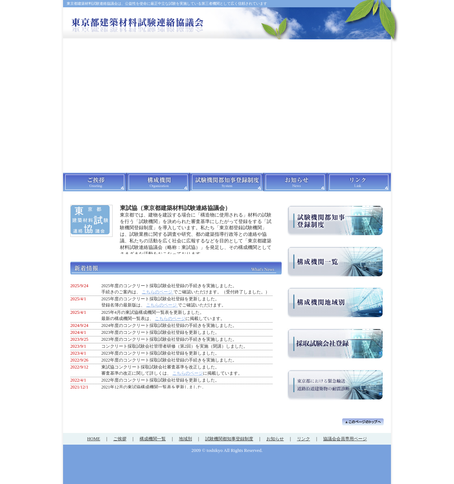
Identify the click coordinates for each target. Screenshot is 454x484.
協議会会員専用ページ (345, 438)
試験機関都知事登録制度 (229, 438)
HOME (93, 438)
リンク (303, 438)
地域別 (185, 438)
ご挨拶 (119, 438)
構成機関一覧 (153, 438)
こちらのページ (170, 318)
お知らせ (275, 438)
